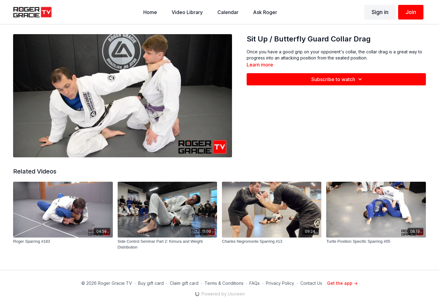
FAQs (254, 283)
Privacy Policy (280, 283)
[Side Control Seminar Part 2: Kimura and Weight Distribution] (167, 244)
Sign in (380, 12)
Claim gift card (184, 283)
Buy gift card (151, 283)
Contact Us (311, 283)
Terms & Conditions (224, 283)
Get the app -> (342, 283)
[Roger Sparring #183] (62, 241)
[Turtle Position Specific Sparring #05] (376, 241)
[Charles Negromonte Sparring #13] (271, 241)
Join (410, 12)
